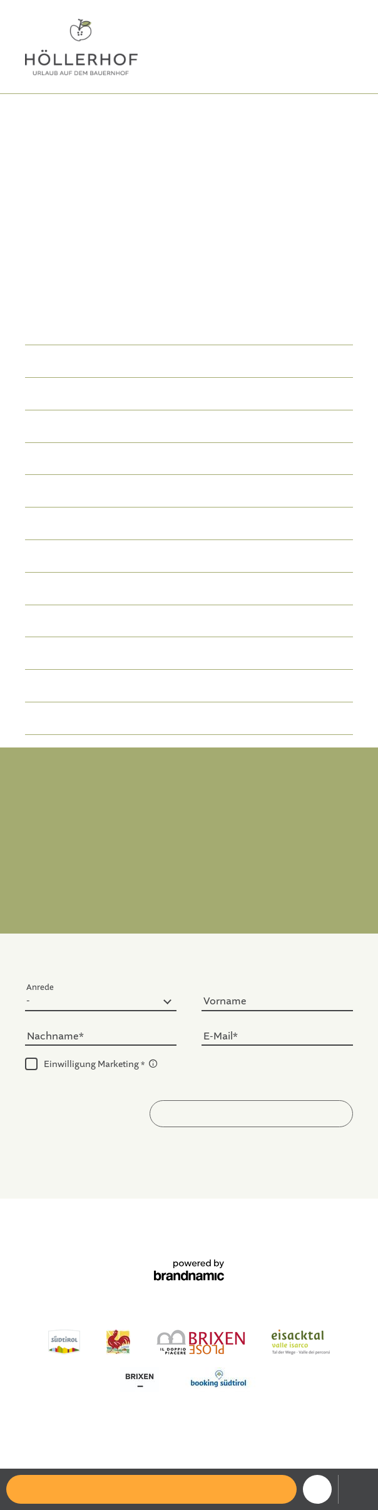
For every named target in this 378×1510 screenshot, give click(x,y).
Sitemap (205, 1229)
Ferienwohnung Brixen (77, 1447)
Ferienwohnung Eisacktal (184, 1447)
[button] (251, 1113)
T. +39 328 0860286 (262, 811)
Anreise (189, 901)
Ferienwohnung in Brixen (237, 243)
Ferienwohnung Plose (180, 1460)
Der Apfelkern (167, 111)
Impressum (92, 1229)
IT (348, 25)
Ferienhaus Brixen (281, 1447)
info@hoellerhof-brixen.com (189, 827)
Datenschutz (152, 1229)
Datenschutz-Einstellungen (286, 1229)
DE (325, 25)
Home (121, 111)
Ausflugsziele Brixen (274, 1460)
